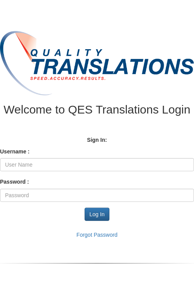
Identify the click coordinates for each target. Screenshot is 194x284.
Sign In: (97, 140)
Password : (14, 182)
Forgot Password (97, 235)
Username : (14, 151)
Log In (97, 214)
